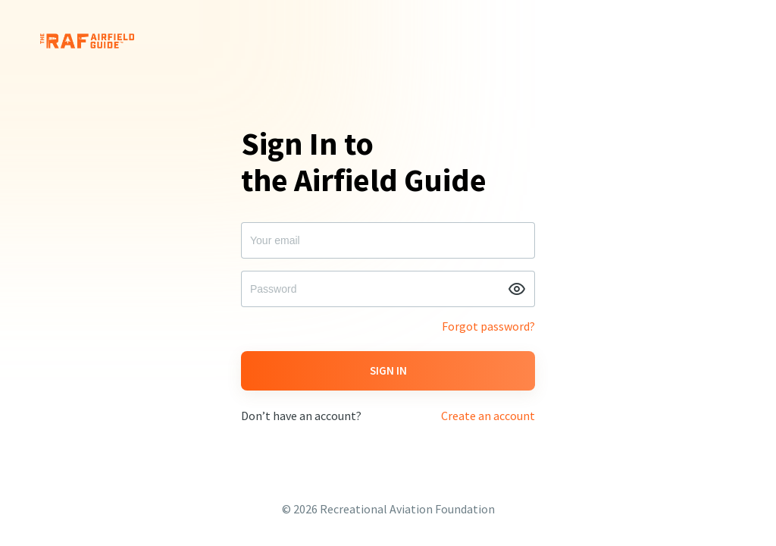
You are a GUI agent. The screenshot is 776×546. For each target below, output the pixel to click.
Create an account (488, 415)
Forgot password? (488, 326)
